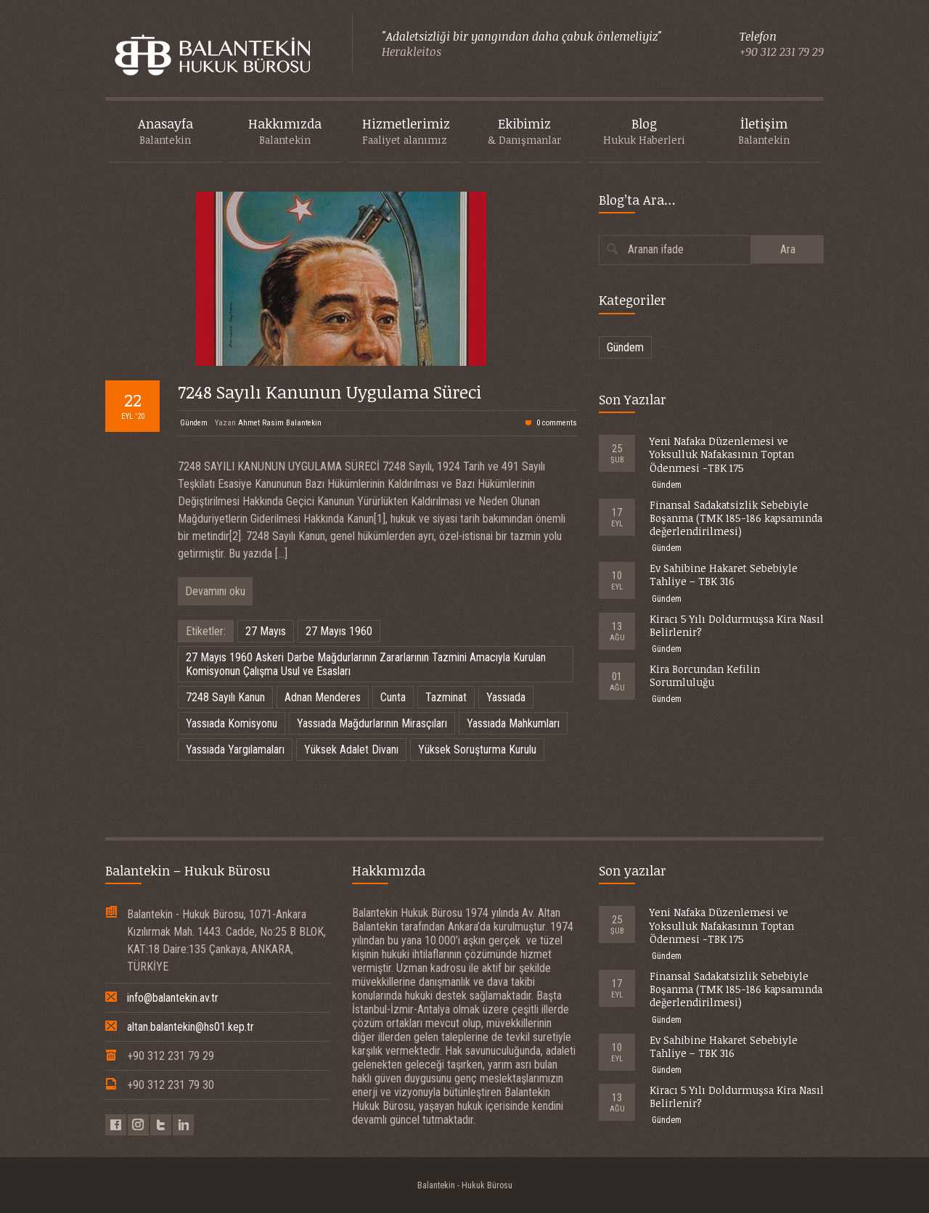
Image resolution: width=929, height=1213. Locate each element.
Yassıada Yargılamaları (235, 749)
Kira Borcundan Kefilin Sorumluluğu (705, 675)
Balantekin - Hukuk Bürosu (464, 1185)
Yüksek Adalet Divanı (351, 749)
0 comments (556, 423)
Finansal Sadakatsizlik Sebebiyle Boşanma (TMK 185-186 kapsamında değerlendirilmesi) (736, 518)
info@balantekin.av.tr (172, 998)
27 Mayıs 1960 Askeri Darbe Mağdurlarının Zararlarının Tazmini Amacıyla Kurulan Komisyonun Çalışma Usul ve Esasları (366, 664)
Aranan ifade (656, 249)
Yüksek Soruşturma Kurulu (477, 749)
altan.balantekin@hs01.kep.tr (190, 1027)
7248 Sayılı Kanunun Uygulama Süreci (330, 392)
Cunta (393, 697)
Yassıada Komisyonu (231, 723)
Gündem (194, 423)
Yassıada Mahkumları (513, 723)
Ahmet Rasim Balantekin (280, 423)
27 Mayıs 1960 (339, 631)
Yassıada (505, 697)
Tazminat (446, 697)
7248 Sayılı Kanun (225, 697)
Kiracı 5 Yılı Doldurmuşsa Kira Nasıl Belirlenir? (737, 625)
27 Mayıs (265, 631)
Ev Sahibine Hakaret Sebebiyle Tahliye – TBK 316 (724, 574)
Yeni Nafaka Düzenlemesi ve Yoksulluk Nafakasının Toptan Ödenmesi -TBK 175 (722, 454)
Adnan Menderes (323, 697)
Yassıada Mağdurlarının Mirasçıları (372, 723)
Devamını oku (215, 591)
